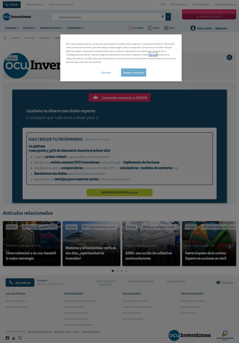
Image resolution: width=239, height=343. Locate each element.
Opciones (106, 72)
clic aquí (153, 54)
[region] (121, 57)
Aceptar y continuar (133, 72)
